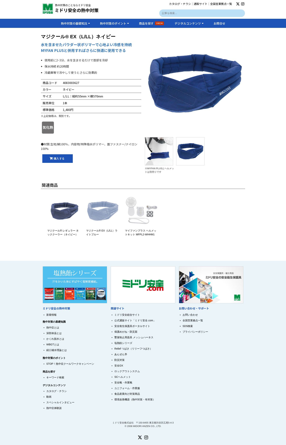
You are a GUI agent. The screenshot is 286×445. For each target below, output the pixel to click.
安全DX (118, 365)
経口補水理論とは (56, 350)
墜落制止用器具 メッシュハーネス (133, 337)
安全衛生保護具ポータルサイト (132, 326)
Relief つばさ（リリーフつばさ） (133, 348)
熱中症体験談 (54, 408)
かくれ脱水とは (55, 338)
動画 (48, 396)
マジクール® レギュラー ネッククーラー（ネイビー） (64, 230)
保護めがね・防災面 (125, 331)
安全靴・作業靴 (123, 382)
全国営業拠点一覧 (221, 4)
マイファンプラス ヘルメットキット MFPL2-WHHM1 (141, 230)
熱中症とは (52, 327)
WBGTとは (52, 344)
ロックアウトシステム (127, 371)
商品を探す (151, 23)
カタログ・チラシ (180, 4)
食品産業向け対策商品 (127, 393)
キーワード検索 (55, 377)
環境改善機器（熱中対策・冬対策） (134, 399)
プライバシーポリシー (195, 331)
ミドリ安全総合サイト (127, 314)
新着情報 (51, 314)
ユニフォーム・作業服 (127, 388)
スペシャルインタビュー (60, 402)
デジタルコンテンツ (189, 23)
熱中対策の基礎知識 (75, 23)
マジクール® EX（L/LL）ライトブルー (102, 230)
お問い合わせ (190, 314)
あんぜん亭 (120, 354)
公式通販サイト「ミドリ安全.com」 (135, 320)
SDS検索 (188, 326)
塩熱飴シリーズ (123, 343)
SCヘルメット (122, 376)
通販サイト (200, 4)
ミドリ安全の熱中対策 (76, 10)
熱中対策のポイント (114, 23)
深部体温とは (54, 333)
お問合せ (219, 23)
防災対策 (119, 359)
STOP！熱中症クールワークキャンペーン (70, 363)
